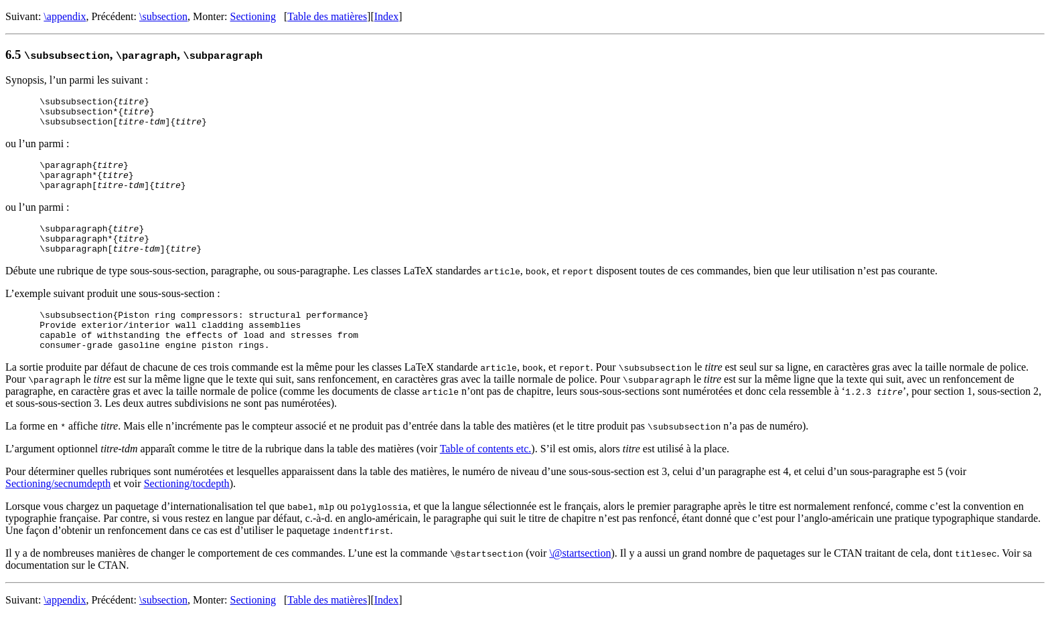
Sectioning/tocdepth (187, 509)
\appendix (65, 16)
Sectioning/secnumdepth (57, 509)
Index (386, 16)
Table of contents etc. (486, 474)
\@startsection (580, 579)
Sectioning (253, 16)
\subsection (163, 16)
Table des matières (327, 16)
